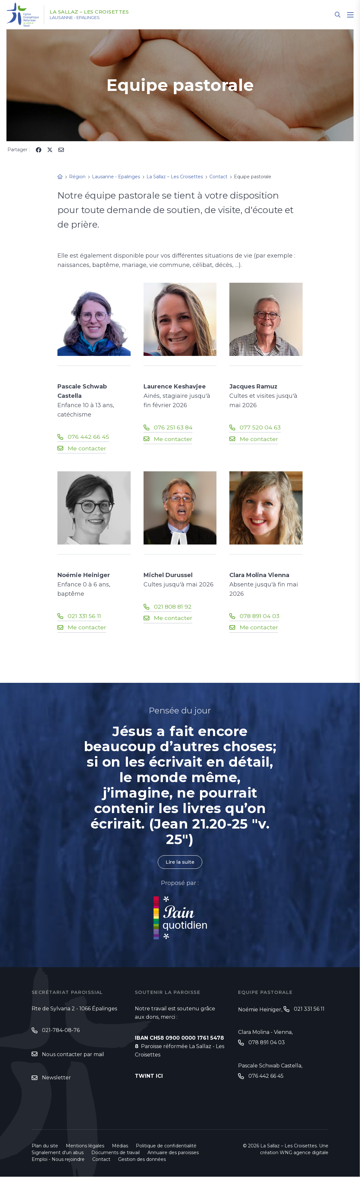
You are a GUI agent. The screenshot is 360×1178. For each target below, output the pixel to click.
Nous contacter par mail (73, 1055)
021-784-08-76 (61, 1031)
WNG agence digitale (304, 1154)
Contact (101, 1160)
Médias (120, 1147)
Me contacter (87, 448)
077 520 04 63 (260, 427)
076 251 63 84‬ (173, 427)
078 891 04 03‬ (260, 616)
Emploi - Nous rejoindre (58, 1160)
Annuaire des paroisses (173, 1154)
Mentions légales (85, 1147)
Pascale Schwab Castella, (270, 1067)
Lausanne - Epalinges (81, 17)
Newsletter (56, 1078)
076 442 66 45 (88, 436)
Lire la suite (180, 862)
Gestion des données (142, 1160)
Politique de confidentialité (166, 1147)
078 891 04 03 (266, 1043)
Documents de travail (115, 1154)
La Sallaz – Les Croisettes (94, 12)
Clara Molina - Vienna (265, 1033)
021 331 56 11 (85, 616)
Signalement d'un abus (58, 1154)
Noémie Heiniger (259, 1010)
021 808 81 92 (173, 606)
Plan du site (45, 1147)
